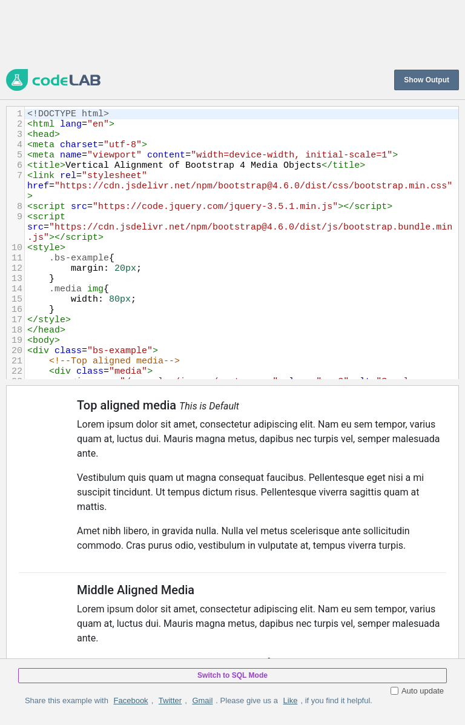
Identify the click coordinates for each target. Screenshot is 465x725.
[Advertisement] (226, 33)
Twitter (170, 700)
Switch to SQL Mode (232, 675)
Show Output (426, 80)
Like (290, 700)
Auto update (417, 690)
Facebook (131, 700)
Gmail (202, 700)
